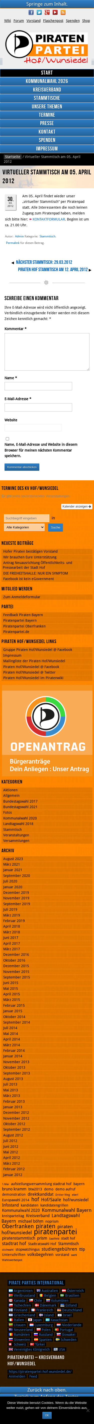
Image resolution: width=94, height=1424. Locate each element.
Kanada (17, 1301)
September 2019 (16, 904)
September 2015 (16, 977)
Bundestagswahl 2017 (20, 801)
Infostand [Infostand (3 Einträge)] (10, 1205)
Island (46, 1315)
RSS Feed (63, 12)
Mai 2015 (10, 989)
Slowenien (19, 1340)
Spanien (43, 1340)
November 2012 (16, 1118)
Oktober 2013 (14, 1067)
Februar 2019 (14, 921)
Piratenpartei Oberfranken (24, 626)
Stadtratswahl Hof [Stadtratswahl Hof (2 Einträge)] (42, 1244)
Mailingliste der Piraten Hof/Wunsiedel (34, 661)
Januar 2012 (12, 1175)
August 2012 (13, 1135)
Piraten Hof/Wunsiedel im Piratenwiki (33, 678)
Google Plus (47, 12)
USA (59, 1349)
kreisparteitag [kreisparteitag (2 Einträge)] (13, 1216)
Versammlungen (16, 841)
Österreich (73, 1291)
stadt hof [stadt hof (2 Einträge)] (68, 1238)
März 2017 (11, 949)
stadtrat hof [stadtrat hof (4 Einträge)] (14, 1243)
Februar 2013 (14, 1101)
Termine (47, 115)
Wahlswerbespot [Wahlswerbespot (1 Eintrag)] (12, 1260)
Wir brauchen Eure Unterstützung (29, 557)
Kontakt (47, 132)
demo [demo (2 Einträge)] (48, 1189)
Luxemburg (41, 1325)
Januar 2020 (12, 887)
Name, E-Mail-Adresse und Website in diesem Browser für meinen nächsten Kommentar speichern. (41, 450)
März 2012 (11, 1163)
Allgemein (11, 796)
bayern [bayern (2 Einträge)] (78, 1184)
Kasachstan (57, 1320)
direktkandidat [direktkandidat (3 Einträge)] (40, 1194)
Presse (47, 123)
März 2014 (11, 1045)
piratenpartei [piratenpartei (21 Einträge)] (55, 1231)
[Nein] (87, 1410)
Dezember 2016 (16, 955)
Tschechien (20, 1305)
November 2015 (16, 972)
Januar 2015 (12, 1011)
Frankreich (42, 1310)
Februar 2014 (14, 1051)
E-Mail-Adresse (18, 399)
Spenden (73, 21)
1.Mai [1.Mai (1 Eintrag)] (5, 1184)
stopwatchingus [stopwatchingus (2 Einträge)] (28, 1249)
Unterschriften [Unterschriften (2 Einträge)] (13, 1255)
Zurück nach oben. (47, 1390)
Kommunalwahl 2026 (47, 81)
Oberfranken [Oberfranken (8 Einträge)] (18, 1226)
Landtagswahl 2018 (18, 824)
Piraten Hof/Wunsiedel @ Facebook (31, 667)
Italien (16, 1320)
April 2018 (11, 926)
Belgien (47, 1295)
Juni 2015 (10, 983)
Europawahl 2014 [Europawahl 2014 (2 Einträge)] (15, 1200)
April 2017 (11, 943)
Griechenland (22, 1315)
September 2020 (16, 876)
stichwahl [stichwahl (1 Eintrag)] (8, 1249)
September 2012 (16, 1129)
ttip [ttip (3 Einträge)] (82, 1249)
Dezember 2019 (16, 893)
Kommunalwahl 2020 (20, 818)
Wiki (7, 21)
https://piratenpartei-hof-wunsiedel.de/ (40, 1372)
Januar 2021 (12, 870)
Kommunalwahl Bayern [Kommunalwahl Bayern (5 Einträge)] (66, 1210)
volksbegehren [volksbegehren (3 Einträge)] (40, 1254)
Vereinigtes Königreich (29, 1349)
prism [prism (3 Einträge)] (42, 1238)
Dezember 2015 (16, 966)
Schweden (66, 1340)
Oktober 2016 (14, 960)
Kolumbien (57, 1301)
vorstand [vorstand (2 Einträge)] (62, 1255)
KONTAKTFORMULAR (49, 219)
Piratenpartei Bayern (20, 620)
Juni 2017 (10, 938)
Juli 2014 (10, 1028)
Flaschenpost (53, 21)
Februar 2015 (14, 1005)
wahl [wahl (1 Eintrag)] (74, 1255)
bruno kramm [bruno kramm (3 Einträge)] (14, 1189)
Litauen (17, 1325)
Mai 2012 (10, 1152)
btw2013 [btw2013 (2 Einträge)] (35, 1189)
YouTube (55, 12)
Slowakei (66, 1335)
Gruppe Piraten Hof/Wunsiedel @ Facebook (37, 650)
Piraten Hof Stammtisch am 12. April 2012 (53, 270)
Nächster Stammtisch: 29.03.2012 (44, 262)
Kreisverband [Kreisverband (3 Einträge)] (38, 1215)
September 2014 (16, 1022)
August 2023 (13, 859)
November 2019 (16, 898)
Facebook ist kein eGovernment (28, 579)
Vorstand (34, 21)
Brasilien (69, 1295)
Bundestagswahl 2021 (20, 807)
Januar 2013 (12, 1107)
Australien (47, 1291)
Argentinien (21, 1291)
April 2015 (11, 994)
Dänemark (45, 1305)
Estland (68, 1305)
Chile (35, 1301)
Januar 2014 (12, 1056)
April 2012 (11, 1158)
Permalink (13, 243)
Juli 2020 (10, 881)
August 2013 (13, 1079)
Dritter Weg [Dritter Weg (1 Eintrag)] (62, 1194)
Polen (44, 1330)
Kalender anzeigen (77, 506)
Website (11, 420)
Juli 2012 (10, 1141)
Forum (19, 21)
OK (47, 1415)
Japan (35, 1320)
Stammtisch (47, 236)
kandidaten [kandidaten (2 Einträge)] (29, 1205)
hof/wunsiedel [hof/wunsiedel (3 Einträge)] (75, 1199)
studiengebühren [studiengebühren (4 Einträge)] (59, 1249)
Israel (65, 1315)
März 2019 (11, 915)
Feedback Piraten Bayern (23, 615)
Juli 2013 (10, 1084)
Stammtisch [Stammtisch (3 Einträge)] (68, 1243)
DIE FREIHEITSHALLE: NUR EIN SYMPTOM (35, 573)
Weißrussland (22, 1295)
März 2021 (11, 864)
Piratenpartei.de (16, 632)
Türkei (37, 1344)
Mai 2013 (10, 1090)
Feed (33, 1376)
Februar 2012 (14, 1169)
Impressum (47, 149)
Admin (19, 236)
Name (11, 378)
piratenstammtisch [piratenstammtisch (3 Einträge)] (18, 1238)
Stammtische (47, 98)
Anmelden (17, 1376)
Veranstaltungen (16, 835)
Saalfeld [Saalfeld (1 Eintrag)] (54, 1238)
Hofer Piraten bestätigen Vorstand (30, 551)
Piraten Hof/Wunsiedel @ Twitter (29, 672)
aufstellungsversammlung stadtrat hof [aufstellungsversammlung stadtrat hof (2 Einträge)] (41, 1184)
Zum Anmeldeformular (21, 597)
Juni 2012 (10, 1147)
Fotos (7, 812)
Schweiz (17, 1344)
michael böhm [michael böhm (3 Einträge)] (30, 1221)
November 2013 (16, 1062)
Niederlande (69, 1325)
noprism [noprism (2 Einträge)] (52, 1221)
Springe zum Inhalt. (47, 4)
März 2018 (11, 932)
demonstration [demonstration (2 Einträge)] (14, 1194)
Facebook (31, 12)
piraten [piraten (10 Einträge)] (45, 1226)
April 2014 (11, 1039)
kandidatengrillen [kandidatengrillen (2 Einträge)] (54, 1205)
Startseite (12, 157)
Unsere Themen (47, 107)
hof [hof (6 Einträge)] (35, 1199)
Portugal (64, 1330)
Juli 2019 (10, 909)
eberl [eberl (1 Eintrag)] (75, 1194)
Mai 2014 (10, 1034)
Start (47, 73)
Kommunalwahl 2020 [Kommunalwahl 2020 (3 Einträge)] (21, 1210)
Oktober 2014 (14, 1017)
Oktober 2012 (14, 1124)
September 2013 (16, 1073)
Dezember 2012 (16, 1113)
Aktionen (10, 790)
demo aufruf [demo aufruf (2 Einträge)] (65, 1189)
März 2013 (11, 1096)
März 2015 (11, 1000)
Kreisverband (47, 90)
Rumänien (19, 1335)
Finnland (18, 1310)
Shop (86, 21)
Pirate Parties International (36, 1283)
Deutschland (69, 1310)
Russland (43, 1335)
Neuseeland (21, 1330)
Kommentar (16, 329)
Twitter (39, 12)
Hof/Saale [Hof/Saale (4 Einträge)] (51, 1199)
